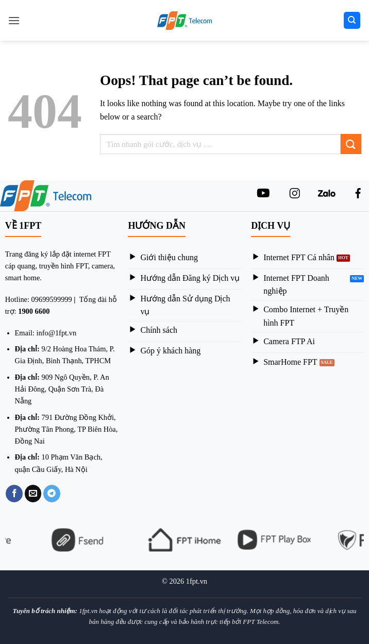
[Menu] (14, 20)
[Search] (352, 20)
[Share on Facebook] (14, 493)
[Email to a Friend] (33, 493)
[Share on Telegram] (51, 493)
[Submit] (351, 144)
